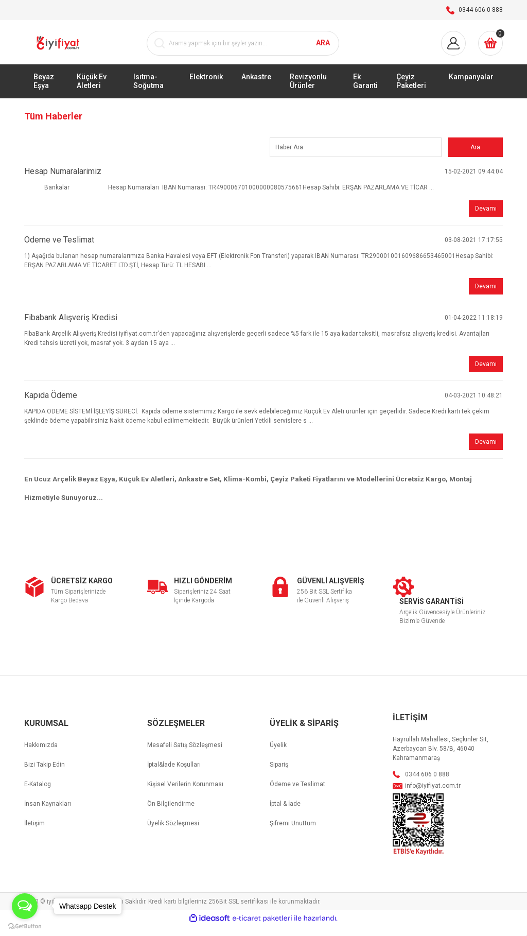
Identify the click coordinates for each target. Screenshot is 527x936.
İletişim (34, 833)
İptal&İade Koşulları (174, 774)
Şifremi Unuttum (293, 833)
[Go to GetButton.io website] (24, 926)
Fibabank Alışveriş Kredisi (70, 328)
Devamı (486, 218)
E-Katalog (37, 794)
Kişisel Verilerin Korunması (185, 794)
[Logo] (59, 50)
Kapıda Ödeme (50, 405)
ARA (323, 49)
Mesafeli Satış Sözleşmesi (184, 755)
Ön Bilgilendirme (171, 814)
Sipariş (279, 774)
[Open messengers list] (25, 906)
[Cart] (490, 50)
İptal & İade (285, 814)
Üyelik (278, 755)
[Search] (243, 50)
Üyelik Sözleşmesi (173, 833)
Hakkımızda (41, 755)
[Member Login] (453, 50)
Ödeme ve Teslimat (59, 250)
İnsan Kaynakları (47, 814)
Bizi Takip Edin (44, 774)
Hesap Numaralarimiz (62, 181)
